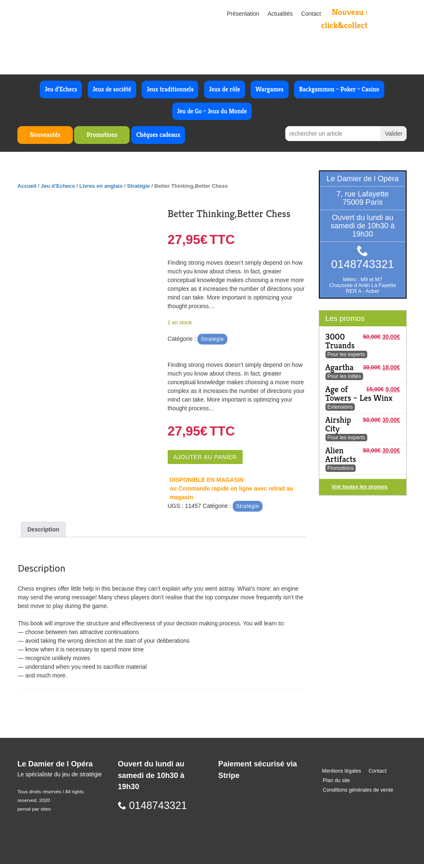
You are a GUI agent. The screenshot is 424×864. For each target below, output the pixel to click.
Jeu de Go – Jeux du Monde (212, 111)
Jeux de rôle (224, 89)
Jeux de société (112, 89)
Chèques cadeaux (158, 135)
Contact (311, 13)
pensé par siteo (34, 809)
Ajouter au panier (205, 457)
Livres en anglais (101, 186)
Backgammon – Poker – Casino (339, 89)
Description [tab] (43, 529)
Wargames (269, 89)
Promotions (102, 135)
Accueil (26, 186)
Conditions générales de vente (358, 790)
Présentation (243, 13)
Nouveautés (45, 135)
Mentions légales (341, 771)
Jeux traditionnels (170, 89)
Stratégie (138, 186)
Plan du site (336, 780)
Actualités (280, 13)
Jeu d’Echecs (61, 89)
